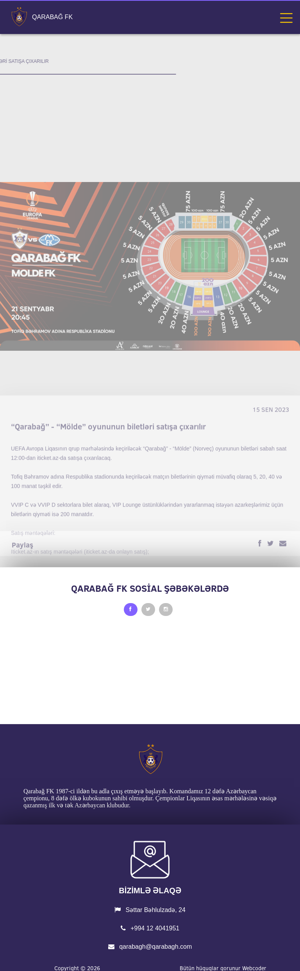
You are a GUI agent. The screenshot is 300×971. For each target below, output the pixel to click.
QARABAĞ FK (52, 17)
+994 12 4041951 (150, 928)
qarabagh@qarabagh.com (150, 946)
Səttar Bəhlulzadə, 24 (150, 910)
